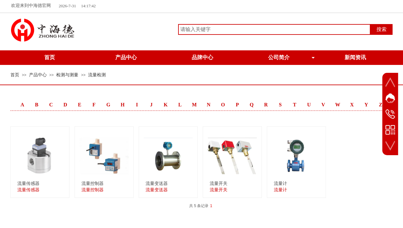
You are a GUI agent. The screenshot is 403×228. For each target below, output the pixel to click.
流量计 (280, 183)
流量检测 (97, 75)
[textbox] (274, 29)
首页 (14, 75)
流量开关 (218, 183)
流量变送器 (157, 183)
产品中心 (38, 75)
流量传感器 (28, 183)
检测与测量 (67, 75)
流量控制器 (92, 183)
